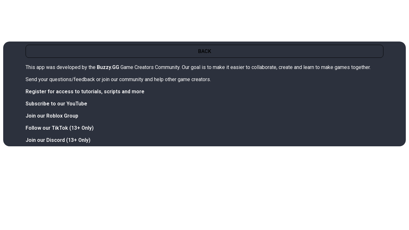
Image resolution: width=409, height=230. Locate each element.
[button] (204, 51)
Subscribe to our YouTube (56, 104)
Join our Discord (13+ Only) (58, 140)
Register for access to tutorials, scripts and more (85, 91)
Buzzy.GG (108, 67)
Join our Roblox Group (52, 116)
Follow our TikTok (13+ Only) (60, 128)
